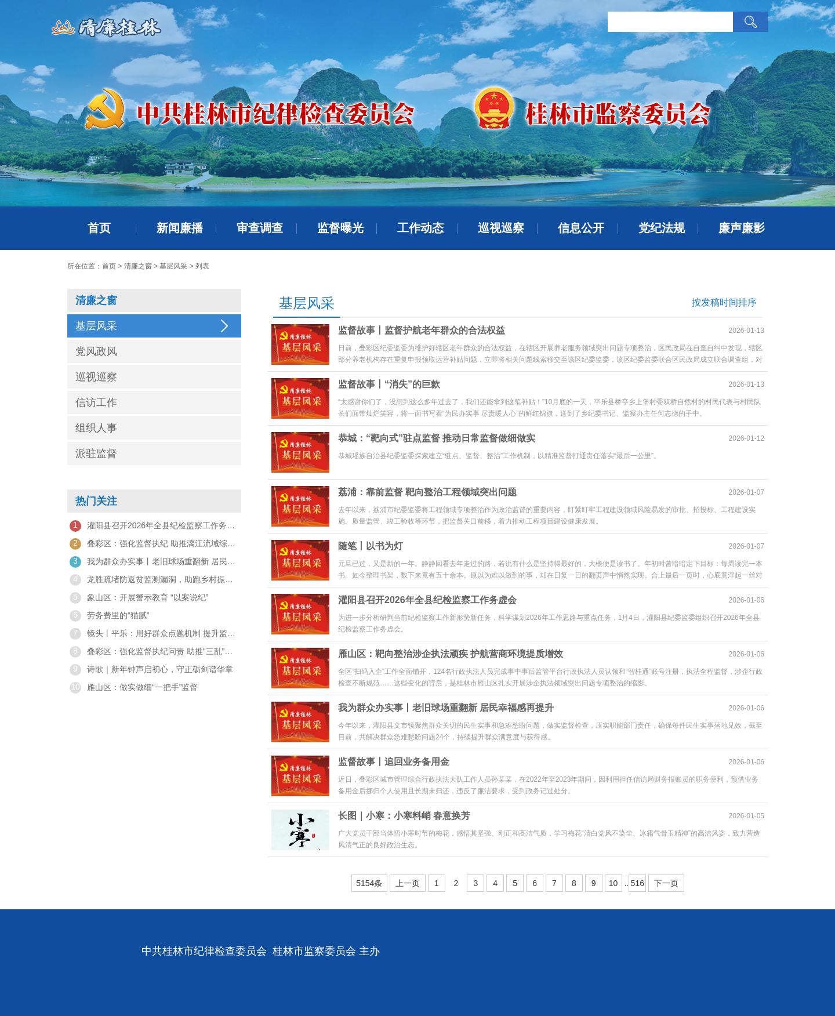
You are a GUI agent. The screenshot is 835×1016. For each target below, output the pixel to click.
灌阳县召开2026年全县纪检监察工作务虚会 (154, 526)
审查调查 (260, 228)
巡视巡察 (501, 228)
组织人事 (96, 428)
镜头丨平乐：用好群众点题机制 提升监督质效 (154, 634)
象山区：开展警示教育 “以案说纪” (139, 598)
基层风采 (173, 266)
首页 (99, 228)
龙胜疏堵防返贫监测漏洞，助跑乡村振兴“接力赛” (154, 580)
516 (637, 883)
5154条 (369, 883)
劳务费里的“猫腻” (109, 616)
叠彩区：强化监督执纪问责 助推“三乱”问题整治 (154, 652)
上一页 (407, 883)
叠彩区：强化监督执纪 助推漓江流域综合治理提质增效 (154, 544)
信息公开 (581, 228)
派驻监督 (96, 453)
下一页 (666, 883)
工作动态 (420, 228)
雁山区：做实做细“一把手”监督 (134, 688)
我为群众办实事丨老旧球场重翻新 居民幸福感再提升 (154, 562)
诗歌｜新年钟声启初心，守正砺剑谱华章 (151, 670)
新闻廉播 (180, 228)
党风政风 (96, 351)
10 (613, 883)
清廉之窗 (138, 266)
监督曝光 (340, 228)
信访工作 (96, 402)
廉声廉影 (741, 228)
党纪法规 (661, 228)
